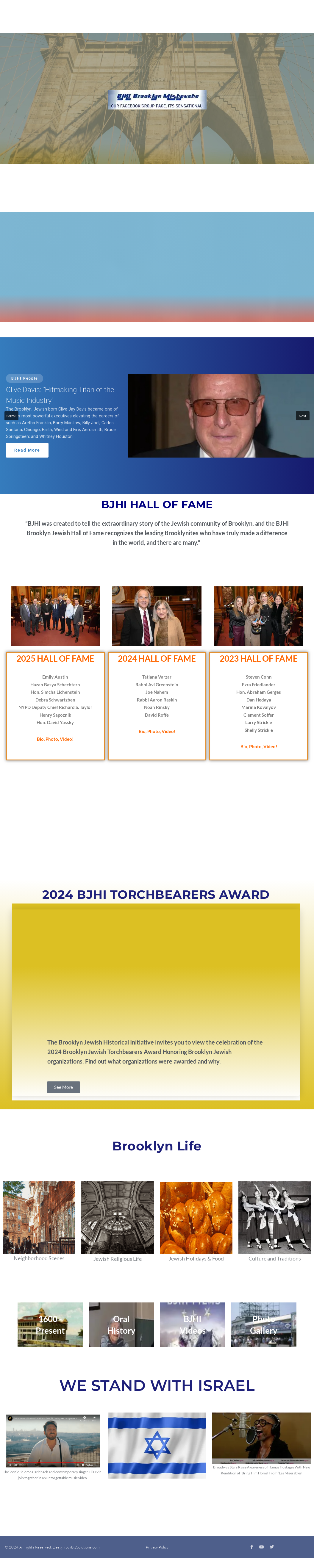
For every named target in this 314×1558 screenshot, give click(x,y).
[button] (157, 415)
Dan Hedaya (258, 699)
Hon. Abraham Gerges (258, 692)
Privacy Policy (157, 1547)
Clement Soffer (258, 715)
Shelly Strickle (259, 730)
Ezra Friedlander (258, 684)
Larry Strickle (258, 722)
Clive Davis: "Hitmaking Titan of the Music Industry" (60, 395)
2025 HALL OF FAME (55, 658)
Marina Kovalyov (258, 707)
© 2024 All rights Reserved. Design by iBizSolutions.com (52, 1547)
